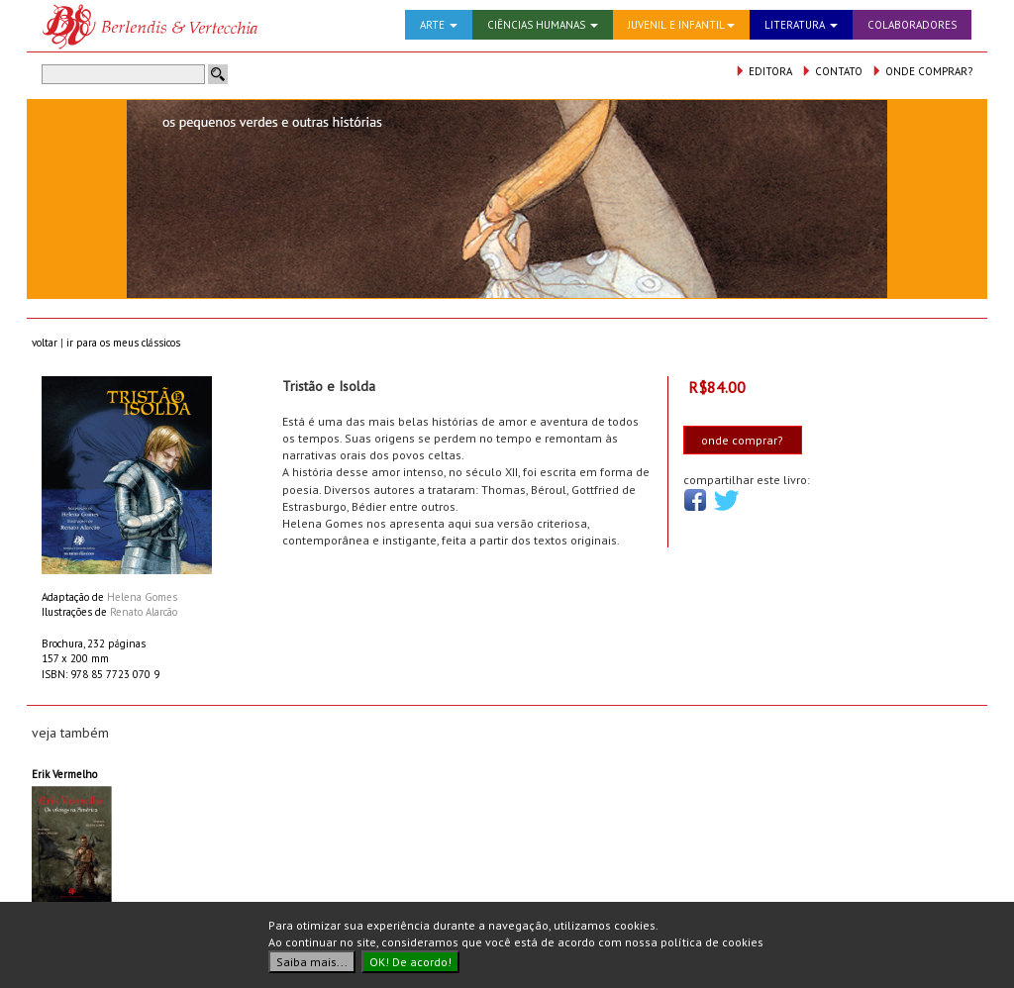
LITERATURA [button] (801, 25)
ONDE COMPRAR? (921, 71)
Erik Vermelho (64, 774)
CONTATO (831, 71)
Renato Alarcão (143, 612)
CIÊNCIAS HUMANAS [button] (542, 25)
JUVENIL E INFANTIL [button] (681, 25)
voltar (44, 342)
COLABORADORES (912, 25)
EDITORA (763, 71)
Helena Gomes (142, 597)
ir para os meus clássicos (123, 342)
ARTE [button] (438, 25)
